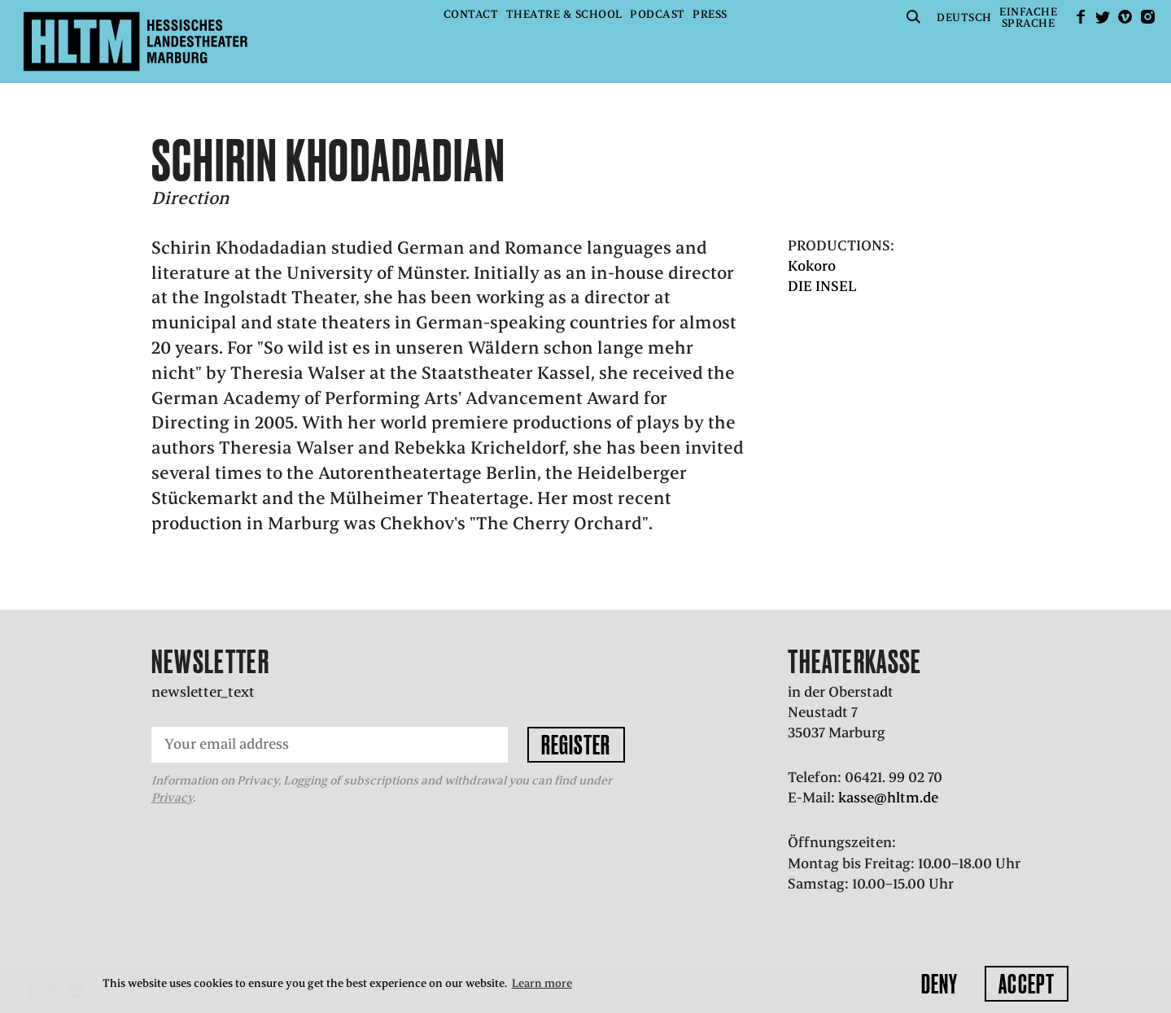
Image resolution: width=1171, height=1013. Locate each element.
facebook (1080, 17)
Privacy (172, 797)
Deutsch (964, 17)
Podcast (657, 14)
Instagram (1147, 17)
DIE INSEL (822, 286)
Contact (471, 14)
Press (710, 14)
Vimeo (1125, 17)
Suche (914, 17)
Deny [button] (939, 983)
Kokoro (812, 266)
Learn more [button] (542, 983)
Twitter (1102, 17)
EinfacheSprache (1028, 17)
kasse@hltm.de (888, 797)
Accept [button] (1026, 983)
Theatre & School (564, 14)
